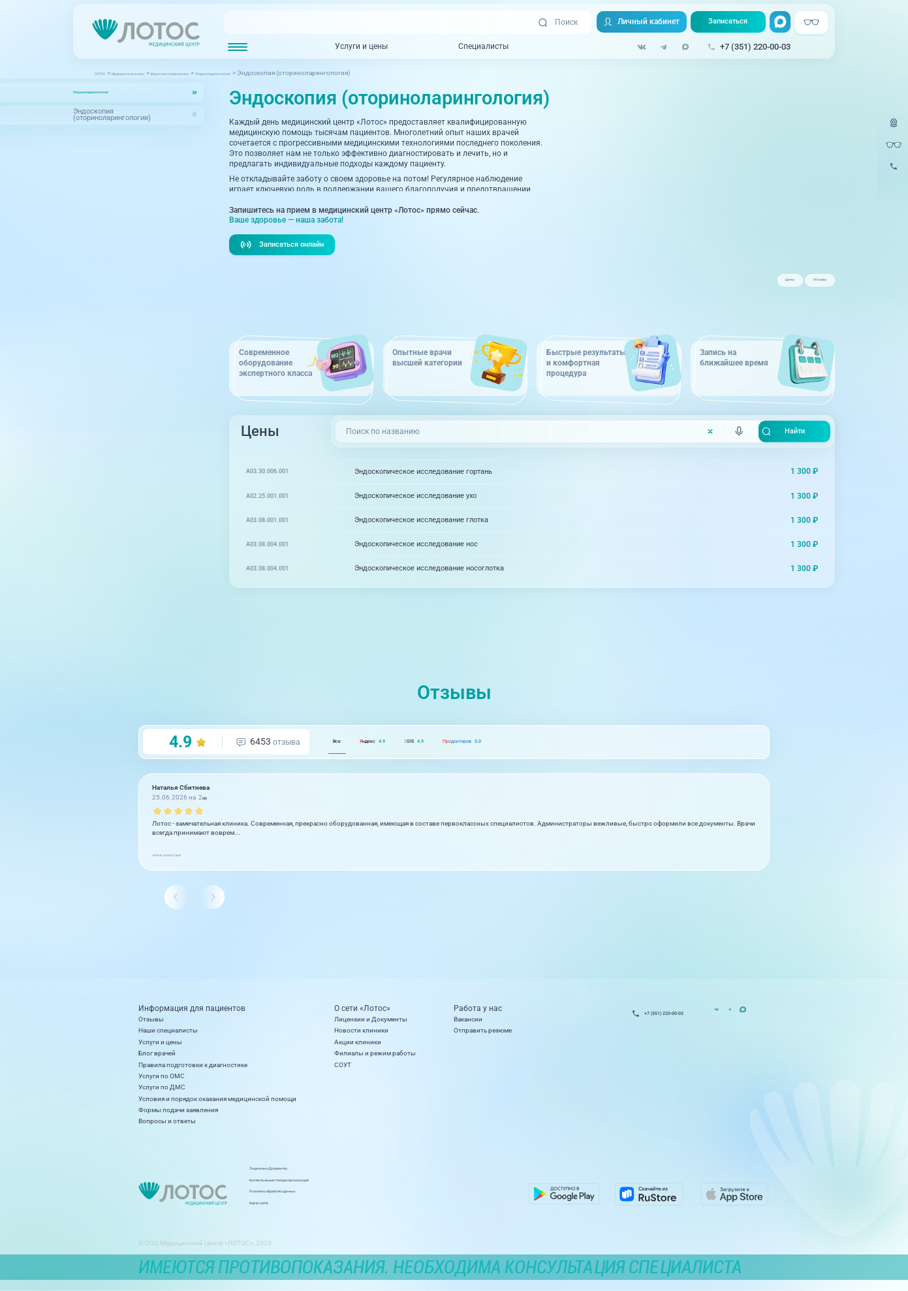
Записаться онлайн (286, 264)
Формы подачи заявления (178, 1115)
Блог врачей (157, 1059)
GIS (474, 762)
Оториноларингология (110, 92)
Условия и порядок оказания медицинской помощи (217, 1104)
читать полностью (180, 874)
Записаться (724, 22)
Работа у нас (478, 1013)
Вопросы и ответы (167, 1126)
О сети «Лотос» (362, 1013)
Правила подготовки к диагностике (192, 1070)
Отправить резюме (483, 1036)
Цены (751, 285)
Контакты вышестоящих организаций (396, 1190)
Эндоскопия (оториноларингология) (112, 114)
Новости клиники (361, 1036)
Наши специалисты (168, 1036)
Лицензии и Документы (370, 1024)
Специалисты (475, 47)
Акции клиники (357, 1047)
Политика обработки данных (383, 1201)
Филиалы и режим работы (375, 1059)
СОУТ (342, 1070)
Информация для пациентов (191, 1013)
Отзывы (806, 285)
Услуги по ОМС (161, 1081)
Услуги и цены (352, 47)
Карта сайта (356, 1213)
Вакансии (468, 1024)
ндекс (404, 762)
